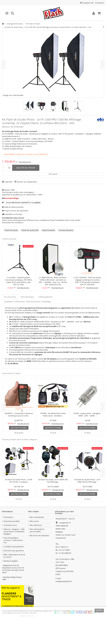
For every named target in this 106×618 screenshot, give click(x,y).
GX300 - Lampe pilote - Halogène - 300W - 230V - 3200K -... (87, 414)
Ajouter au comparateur (27, 181)
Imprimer (9, 181)
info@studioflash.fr (64, 581)
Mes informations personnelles (37, 530)
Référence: (6, 127)
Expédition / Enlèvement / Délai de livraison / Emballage (27, 301)
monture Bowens (66, 230)
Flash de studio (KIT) (30, 230)
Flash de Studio (11, 230)
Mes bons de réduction (39, 535)
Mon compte (33, 511)
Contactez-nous (10, 525)
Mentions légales (11, 561)
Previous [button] (3, 407)
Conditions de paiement (14, 546)
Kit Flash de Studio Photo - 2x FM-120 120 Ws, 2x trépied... (18, 480)
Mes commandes (37, 517)
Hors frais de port (25, 162)
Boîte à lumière (49, 230)
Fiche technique (27, 297)
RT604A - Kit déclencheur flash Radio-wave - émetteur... (53, 414)
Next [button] (102, 407)
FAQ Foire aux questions (14, 550)
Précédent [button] (3, 64)
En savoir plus (10, 297)
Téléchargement (45, 297)
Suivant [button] (102, 64)
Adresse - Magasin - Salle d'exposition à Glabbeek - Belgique (14, 531)
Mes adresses (36, 525)
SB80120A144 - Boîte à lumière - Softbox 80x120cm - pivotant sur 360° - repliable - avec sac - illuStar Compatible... (53, 281)
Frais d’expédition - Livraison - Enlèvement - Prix (13, 540)
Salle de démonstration (14, 207)
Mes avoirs (34, 521)
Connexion (99, 3)
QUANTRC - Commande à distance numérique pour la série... (19, 414)
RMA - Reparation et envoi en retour (14, 555)
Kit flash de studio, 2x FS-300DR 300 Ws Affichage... (53, 480)
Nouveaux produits (12, 521)
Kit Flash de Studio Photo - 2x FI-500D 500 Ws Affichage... (87, 480)
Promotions (8, 517)
